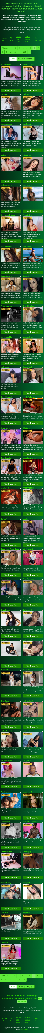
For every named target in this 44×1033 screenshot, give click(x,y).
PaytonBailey (6, 883)
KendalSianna (6, 64)
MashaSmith (5, 822)
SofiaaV (4, 519)
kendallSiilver (6, 488)
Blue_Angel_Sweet (8, 215)
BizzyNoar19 (5, 428)
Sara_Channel (6, 397)
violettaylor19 (28, 701)
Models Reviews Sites (27, 39)
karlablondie (5, 155)
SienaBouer (5, 610)
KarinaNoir (5, 579)
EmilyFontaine (6, 185)
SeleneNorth (27, 367)
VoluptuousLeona (29, 458)
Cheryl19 (4, 943)
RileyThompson (29, 579)
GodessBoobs (6, 124)
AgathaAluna (6, 792)
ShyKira (4, 640)
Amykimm (27, 913)
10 (11, 52)
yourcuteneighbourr (30, 822)
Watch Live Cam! (11, 90)
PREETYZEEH (28, 488)
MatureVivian (28, 337)
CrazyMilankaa (28, 306)
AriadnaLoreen (6, 306)
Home (13, 59)
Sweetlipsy (27, 852)
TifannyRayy (27, 155)
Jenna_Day (27, 276)
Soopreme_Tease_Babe (10, 549)
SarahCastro (27, 124)
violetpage (5, 367)
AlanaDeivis (27, 215)
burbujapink (27, 640)
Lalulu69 (26, 519)
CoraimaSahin (6, 337)
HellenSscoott (6, 731)
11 (15, 52)
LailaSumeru (28, 94)
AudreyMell (5, 670)
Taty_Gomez (27, 246)
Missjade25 (27, 761)
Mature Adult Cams (18, 39)
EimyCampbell (6, 458)
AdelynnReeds (6, 246)
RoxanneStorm (6, 761)
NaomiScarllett (6, 852)
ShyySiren (5, 701)
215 (24, 52)
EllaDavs (26, 428)
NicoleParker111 (29, 397)
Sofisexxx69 (27, 610)
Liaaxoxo (4, 913)
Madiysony (27, 731)
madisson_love (28, 792)
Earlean (4, 94)
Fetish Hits (24, 1029)
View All (5, 48)
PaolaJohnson (28, 64)
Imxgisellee (27, 883)
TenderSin (27, 670)
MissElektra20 (28, 549)
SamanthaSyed (6, 276)
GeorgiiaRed (27, 185)
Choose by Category (26, 59)
